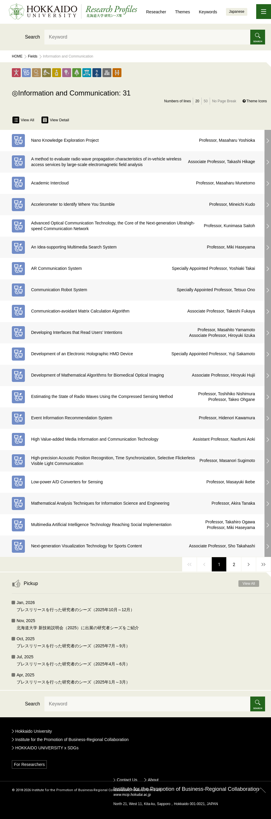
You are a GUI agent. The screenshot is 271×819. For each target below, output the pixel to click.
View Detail (55, 120)
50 (206, 101)
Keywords (208, 11)
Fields (32, 56)
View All (23, 120)
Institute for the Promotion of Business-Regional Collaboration (72, 739)
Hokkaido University (33, 731)
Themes (182, 11)
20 (197, 101)
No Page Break (224, 101)
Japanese (236, 11)
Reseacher (156, 11)
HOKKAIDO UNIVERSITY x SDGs (47, 747)
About (153, 779)
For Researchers (29, 764)
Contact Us (127, 779)
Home (17, 56)
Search (32, 36)
